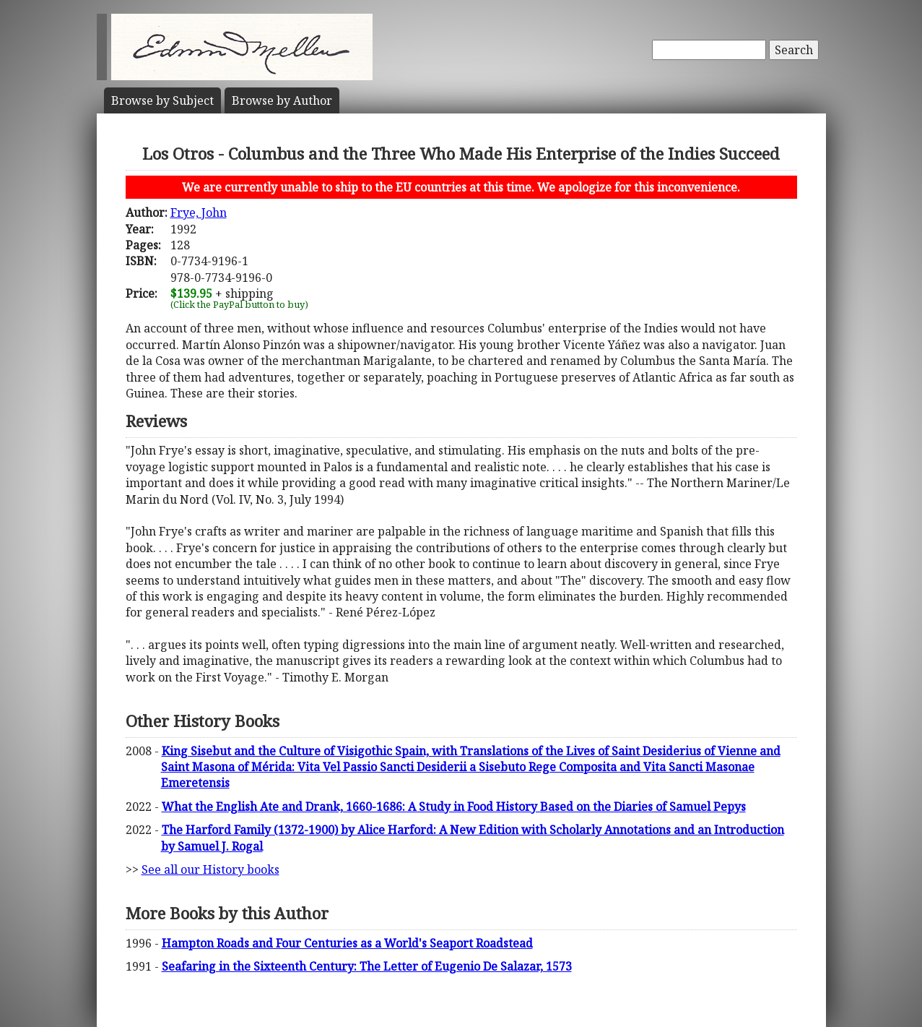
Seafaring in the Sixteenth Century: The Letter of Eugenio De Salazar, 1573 (367, 966)
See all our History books (210, 869)
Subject (162, 100)
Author (282, 100)
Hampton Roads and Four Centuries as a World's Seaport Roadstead (347, 943)
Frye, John (198, 212)
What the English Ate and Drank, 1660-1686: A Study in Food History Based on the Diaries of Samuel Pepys (454, 807)
